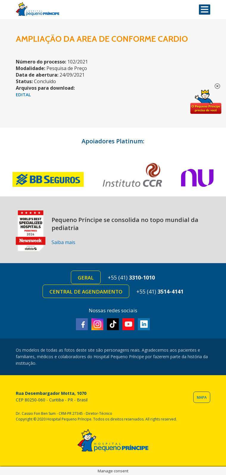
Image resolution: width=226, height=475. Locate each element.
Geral (86, 277)
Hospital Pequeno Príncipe (37, 9)
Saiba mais (63, 242)
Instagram (97, 324)
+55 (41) (131, 277)
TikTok (113, 324)
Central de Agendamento (85, 291)
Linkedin (144, 324)
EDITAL (23, 94)
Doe (206, 101)
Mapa (202, 397)
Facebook (82, 324)
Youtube (128, 324)
